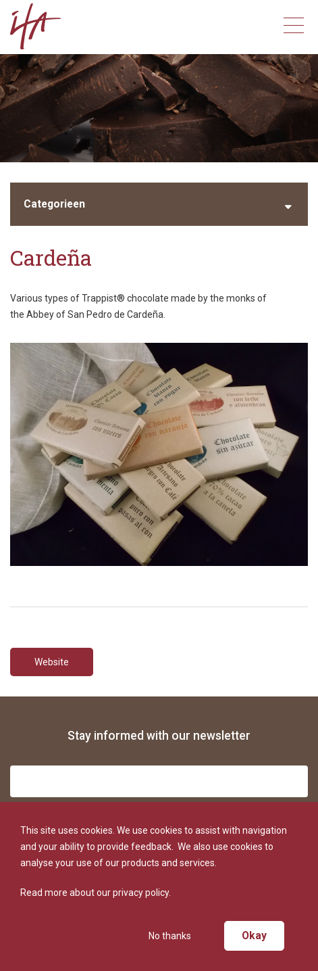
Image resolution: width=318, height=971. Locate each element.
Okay (254, 935)
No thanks (170, 935)
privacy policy (141, 892)
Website (51, 662)
